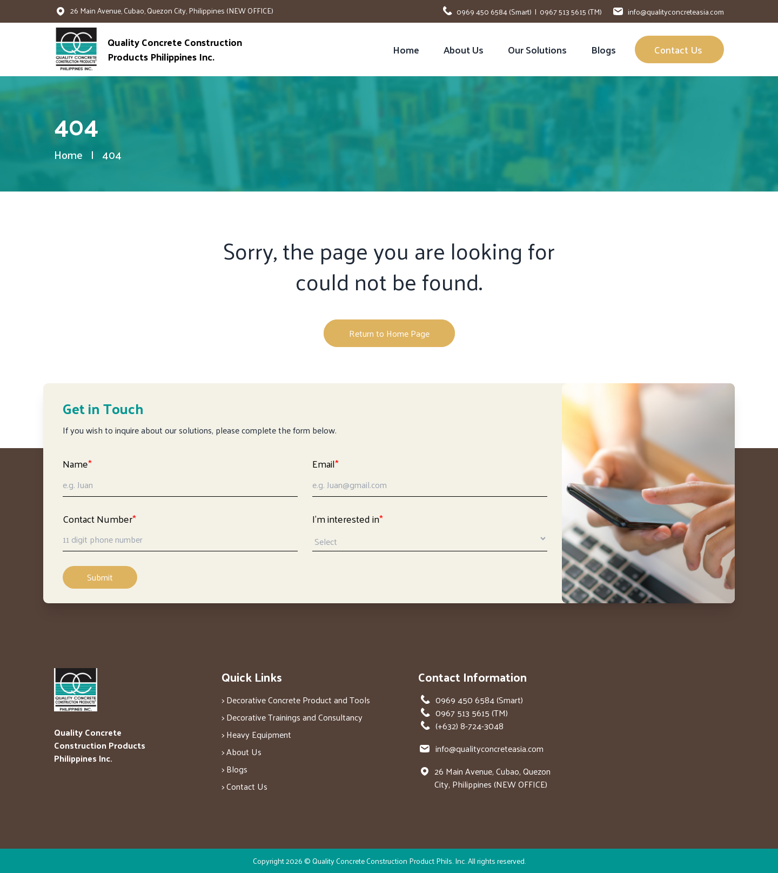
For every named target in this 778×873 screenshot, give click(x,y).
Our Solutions (537, 49)
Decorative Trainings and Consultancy (294, 717)
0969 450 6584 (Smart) (494, 11)
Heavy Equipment (258, 734)
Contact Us (679, 49)
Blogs (603, 49)
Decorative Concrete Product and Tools (298, 700)
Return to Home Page (389, 333)
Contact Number (99, 519)
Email (325, 463)
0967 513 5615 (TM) (571, 11)
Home (406, 49)
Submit (100, 577)
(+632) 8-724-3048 (469, 725)
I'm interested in (347, 519)
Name (77, 463)
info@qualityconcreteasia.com (676, 11)
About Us (464, 49)
